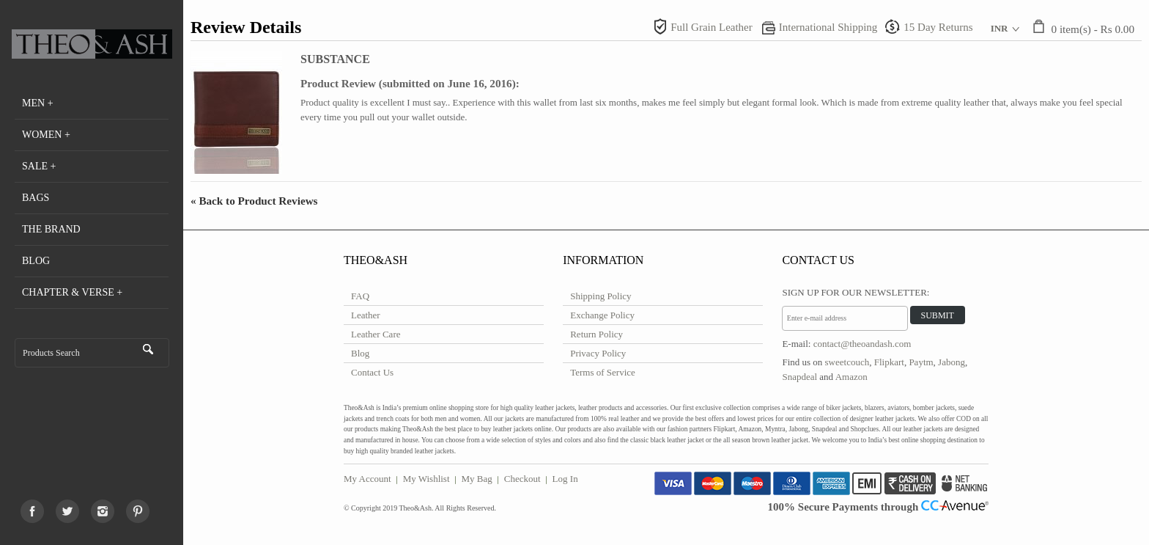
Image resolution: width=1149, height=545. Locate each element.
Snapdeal (799, 376)
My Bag (477, 478)
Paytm (921, 361)
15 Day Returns (938, 27)
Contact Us (372, 372)
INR (999, 28)
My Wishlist (426, 478)
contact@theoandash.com (862, 343)
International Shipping (828, 27)
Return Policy (596, 334)
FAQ (360, 295)
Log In (565, 478)
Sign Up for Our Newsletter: (855, 292)
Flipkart (889, 361)
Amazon (851, 376)
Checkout (522, 478)
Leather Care (375, 334)
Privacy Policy (598, 353)
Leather (365, 315)
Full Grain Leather (711, 27)
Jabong (951, 361)
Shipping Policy (600, 295)
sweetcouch (847, 361)
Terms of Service (602, 372)
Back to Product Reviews (254, 200)
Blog (360, 353)
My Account (367, 478)
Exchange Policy (602, 315)
